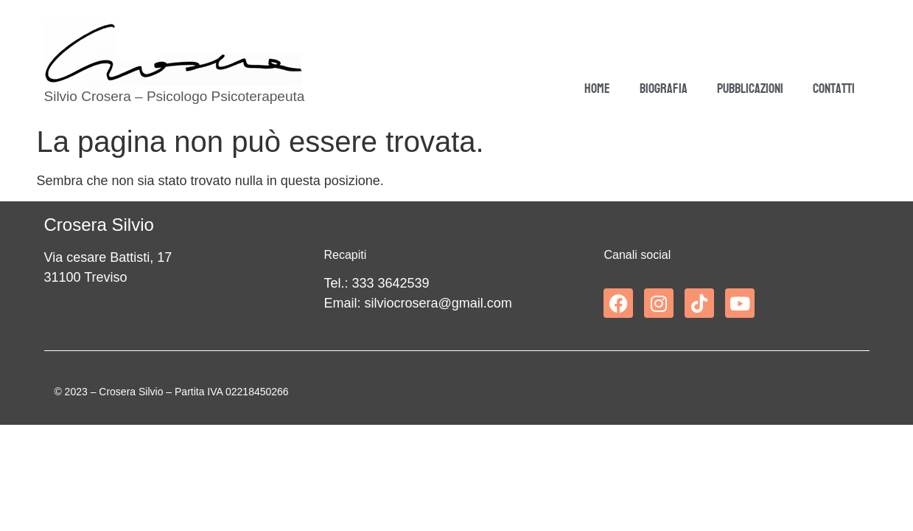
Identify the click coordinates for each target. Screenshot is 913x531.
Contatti (834, 89)
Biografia (664, 89)
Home (597, 89)
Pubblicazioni (750, 89)
